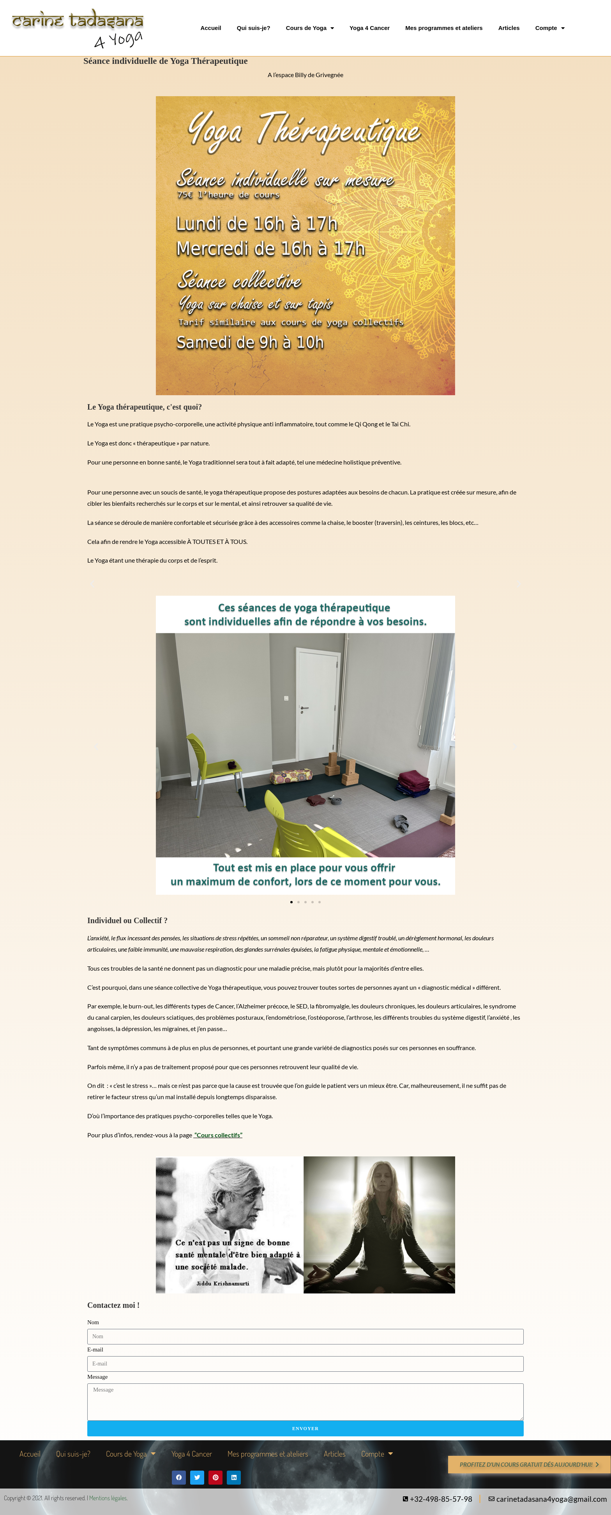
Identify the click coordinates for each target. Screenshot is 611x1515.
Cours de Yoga (310, 28)
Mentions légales (108, 1498)
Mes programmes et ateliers (443, 28)
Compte (550, 28)
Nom (93, 1322)
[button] (92, 584)
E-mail (95, 1349)
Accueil (210, 28)
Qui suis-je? (253, 28)
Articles (509, 28)
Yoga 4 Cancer (370, 28)
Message (97, 1377)
